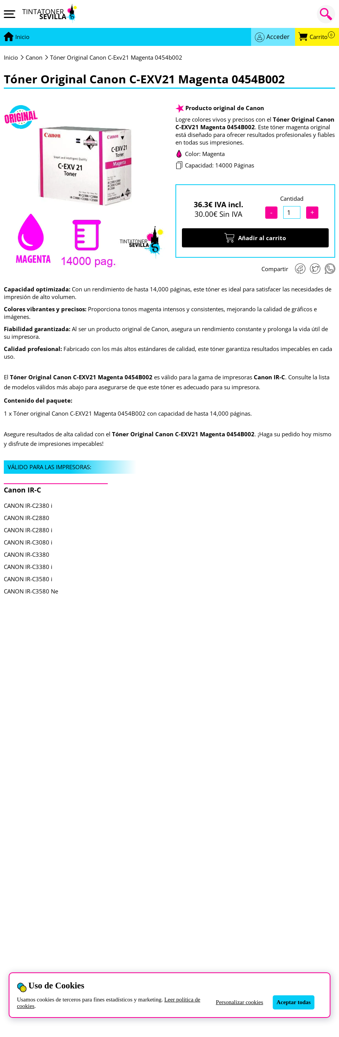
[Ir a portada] (22, 37)
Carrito (322, 37)
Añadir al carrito (255, 238)
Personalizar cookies (239, 1002)
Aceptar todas (294, 1002)
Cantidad (291, 198)
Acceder (278, 37)
